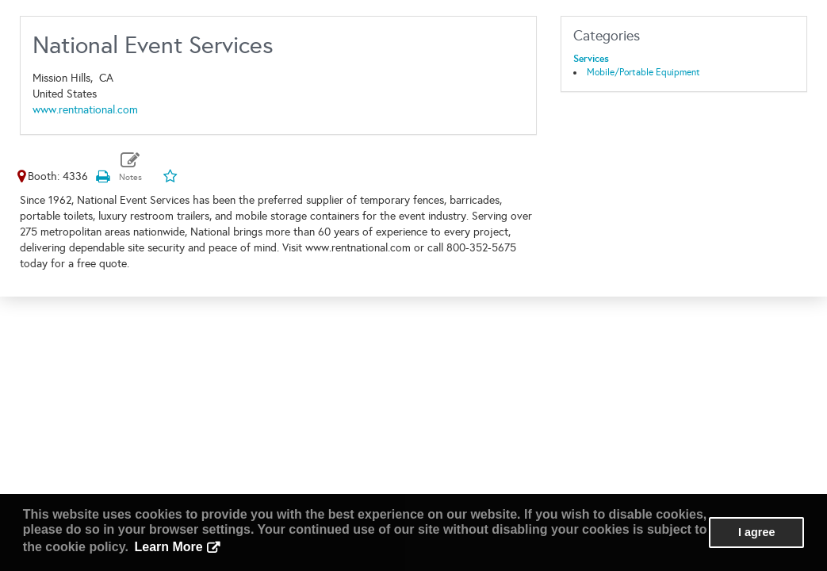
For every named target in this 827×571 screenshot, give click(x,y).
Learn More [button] (169, 547)
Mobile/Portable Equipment (643, 72)
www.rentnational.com (85, 110)
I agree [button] (756, 532)
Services (591, 58)
